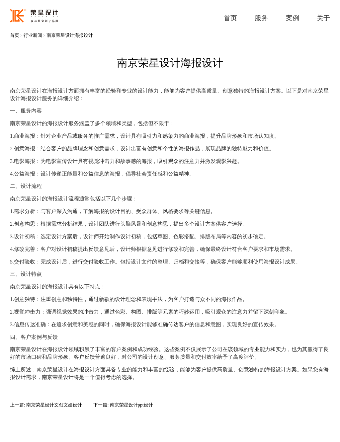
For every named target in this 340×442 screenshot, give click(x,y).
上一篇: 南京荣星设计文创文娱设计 (46, 405)
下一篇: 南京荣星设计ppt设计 (123, 405)
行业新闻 (33, 35)
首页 (14, 35)
